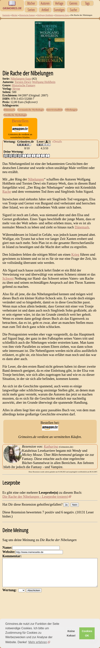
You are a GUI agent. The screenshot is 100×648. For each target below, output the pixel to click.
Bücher (31, 3)
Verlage (59, 3)
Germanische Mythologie (31, 109)
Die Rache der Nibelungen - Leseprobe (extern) (35, 497)
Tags (87, 3)
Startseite (6, 15)
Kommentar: (12, 556)
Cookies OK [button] (87, 633)
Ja (66, 504)
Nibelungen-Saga (62, 15)
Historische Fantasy (27, 15)
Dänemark (9, 109)
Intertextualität (54, 109)
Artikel (45, 9)
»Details (57, 141)
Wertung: (10, 595)
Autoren (45, 3)
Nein (74, 504)
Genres (73, 3)
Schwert (8, 278)
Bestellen (20, 120)
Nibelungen (71, 109)
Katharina (51, 446)
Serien (31, 9)
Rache (6, 191)
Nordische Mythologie (15, 114)
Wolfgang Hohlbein (45, 15)
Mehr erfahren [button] (37, 642)
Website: (8, 552)
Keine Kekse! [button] (71, 633)
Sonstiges (59, 9)
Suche (73, 9)
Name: (7, 547)
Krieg (75, 254)
